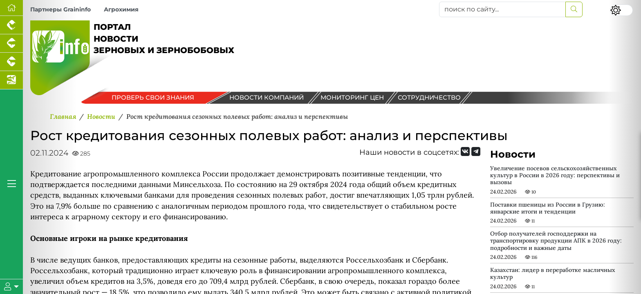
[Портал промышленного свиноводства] (11, 43)
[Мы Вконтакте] (465, 151)
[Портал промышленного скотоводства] (11, 62)
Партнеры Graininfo (60, 9)
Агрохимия (121, 9)
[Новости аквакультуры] (11, 80)
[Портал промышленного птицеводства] (11, 25)
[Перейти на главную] (11, 8)
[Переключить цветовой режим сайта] (621, 10)
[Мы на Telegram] (475, 151)
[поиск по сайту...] (502, 9)
